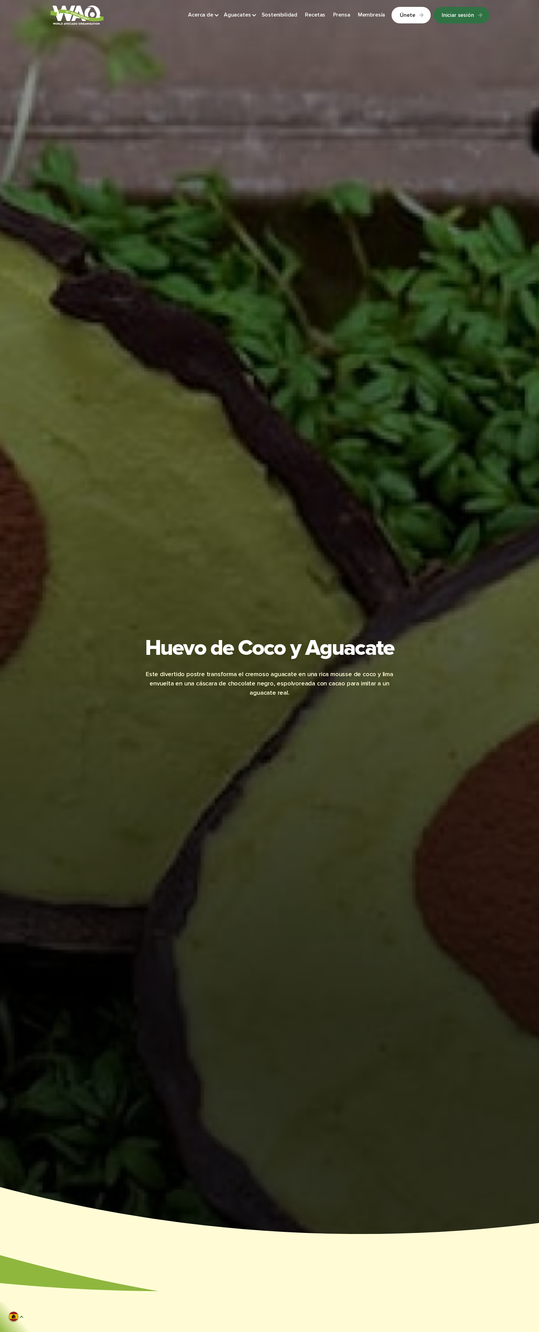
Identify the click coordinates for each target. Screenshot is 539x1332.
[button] (204, 15)
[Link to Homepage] (77, 15)
